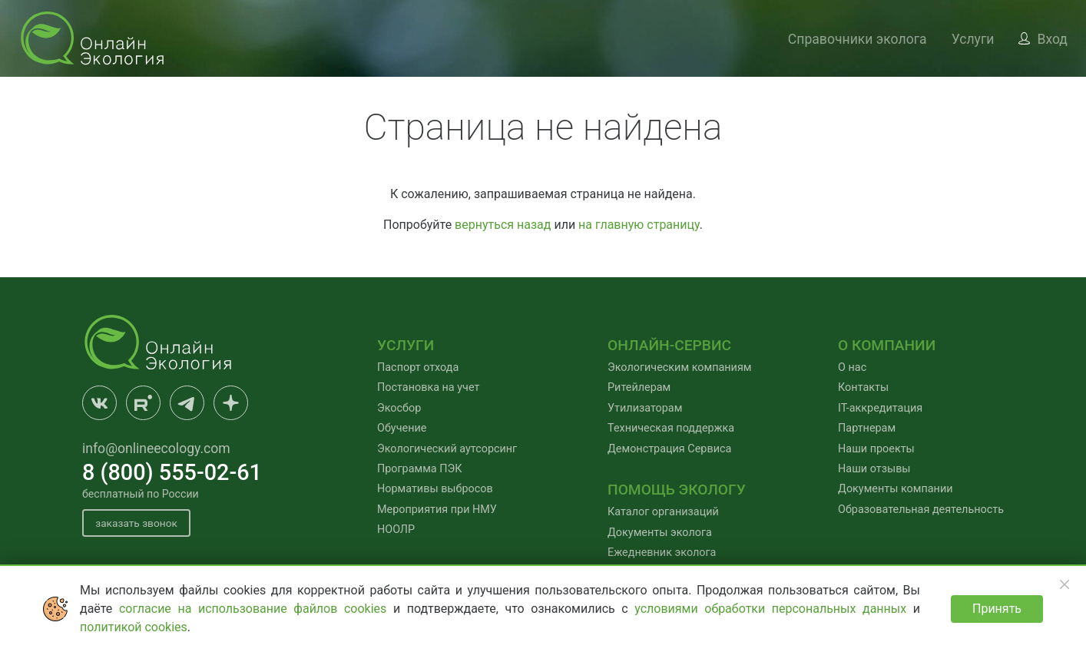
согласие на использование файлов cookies (256, 608)
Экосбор (399, 408)
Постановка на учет (428, 387)
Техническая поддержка (671, 428)
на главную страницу (639, 224)
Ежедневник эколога (662, 552)
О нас (852, 367)
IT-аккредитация (880, 408)
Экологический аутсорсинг (447, 448)
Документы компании (895, 488)
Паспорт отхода (418, 367)
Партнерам (867, 428)
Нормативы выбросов (435, 488)
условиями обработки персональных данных (773, 608)
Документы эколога (660, 532)
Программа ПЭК (419, 468)
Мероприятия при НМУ (437, 509)
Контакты (863, 387)
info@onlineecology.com (156, 448)
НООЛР (396, 529)
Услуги (973, 39)
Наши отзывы (874, 468)
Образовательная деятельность (921, 509)
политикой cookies (133, 627)
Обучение (401, 428)
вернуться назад (503, 224)
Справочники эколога (857, 39)
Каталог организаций (663, 511)
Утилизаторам (645, 408)
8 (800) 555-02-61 (172, 472)
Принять (996, 608)
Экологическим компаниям (679, 367)
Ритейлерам (639, 387)
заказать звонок (139, 523)
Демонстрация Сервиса (669, 448)
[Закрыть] (1064, 584)
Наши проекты (876, 448)
